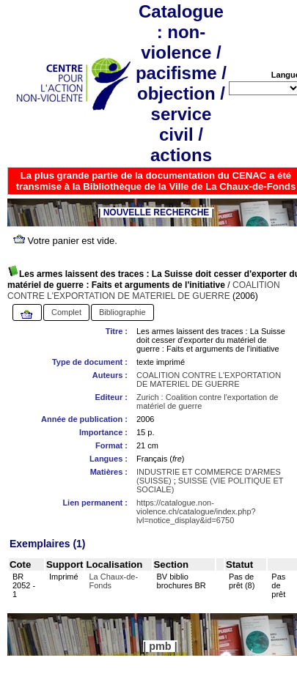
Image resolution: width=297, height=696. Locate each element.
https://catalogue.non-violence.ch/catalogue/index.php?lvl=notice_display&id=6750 (196, 511)
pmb (160, 646)
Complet (66, 312)
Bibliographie (122, 312)
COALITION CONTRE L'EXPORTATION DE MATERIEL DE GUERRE (143, 290)
